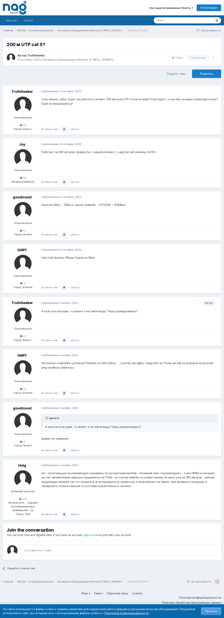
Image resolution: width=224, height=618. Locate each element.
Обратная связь (117, 593)
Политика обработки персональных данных (191, 602)
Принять (211, 611)
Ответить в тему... (39, 550)
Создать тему (176, 73)
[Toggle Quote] (47, 418)
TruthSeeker (36, 55)
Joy (22, 144)
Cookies (137, 593)
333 (23, 498)
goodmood (22, 197)
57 (23, 125)
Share (177, 57)
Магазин (11, 20)
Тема (98, 593)
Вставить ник (49, 129)
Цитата (74, 129)
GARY (22, 250)
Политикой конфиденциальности (126, 613)
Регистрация (209, 7)
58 (23, 177)
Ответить (206, 73)
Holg (22, 465)
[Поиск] (172, 20)
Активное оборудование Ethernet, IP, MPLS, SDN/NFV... (79, 59)
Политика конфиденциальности (200, 597)
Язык (85, 593)
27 (23, 230)
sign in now (91, 535)
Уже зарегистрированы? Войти (171, 7)
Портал (28, 20)
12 (23, 283)
